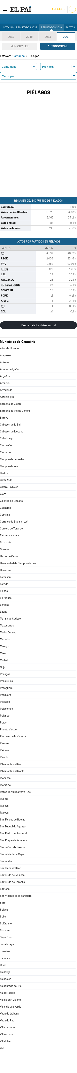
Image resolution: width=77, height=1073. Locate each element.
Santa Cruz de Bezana (12, 847)
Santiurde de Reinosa (12, 875)
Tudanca (5, 958)
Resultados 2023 (26, 27)
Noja (2, 667)
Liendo (4, 590)
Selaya (4, 909)
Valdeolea (5, 978)
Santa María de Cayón (12, 854)
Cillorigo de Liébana (11, 500)
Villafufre (5, 1041)
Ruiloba (4, 812)
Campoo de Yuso (9, 466)
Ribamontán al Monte (12, 771)
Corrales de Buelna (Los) (14, 521)
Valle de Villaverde (10, 1006)
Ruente (4, 798)
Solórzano (6, 923)
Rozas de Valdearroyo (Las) (15, 791)
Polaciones (6, 708)
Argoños (5, 376)
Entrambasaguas (10, 535)
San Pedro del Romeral (13, 833)
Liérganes (5, 597)
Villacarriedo (7, 1027)
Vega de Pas (7, 1020)
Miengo (4, 646)
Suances (5, 930)
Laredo (4, 584)
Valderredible (7, 992)
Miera (3, 653)
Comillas (5, 514)
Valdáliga (5, 972)
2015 (29, 36)
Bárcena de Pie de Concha (15, 410)
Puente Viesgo (8, 729)
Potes (3, 722)
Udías (3, 965)
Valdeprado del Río (11, 985)
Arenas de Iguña (9, 369)
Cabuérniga (6, 438)
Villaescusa (6, 1034)
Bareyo (4, 417)
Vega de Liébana (9, 1013)
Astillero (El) (7, 396)
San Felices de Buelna (12, 819)
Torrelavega (7, 944)
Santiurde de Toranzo (12, 881)
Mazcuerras (7, 625)
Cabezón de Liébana (11, 431)
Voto (2, 1048)
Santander (6, 861)
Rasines (4, 743)
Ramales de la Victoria (13, 736)
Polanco (4, 715)
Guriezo (4, 549)
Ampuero (5, 355)
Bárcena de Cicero (11, 403)
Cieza (3, 493)
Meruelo (4, 639)
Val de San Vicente (11, 999)
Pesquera (5, 694)
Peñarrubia (6, 681)
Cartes (4, 473)
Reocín (4, 757)
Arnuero (4, 383)
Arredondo (6, 389)
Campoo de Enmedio (12, 459)
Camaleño (6, 445)
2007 (66, 36)
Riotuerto (5, 784)
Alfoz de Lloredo (9, 348)
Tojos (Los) (6, 937)
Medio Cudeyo (8, 632)
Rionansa (5, 778)
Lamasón (5, 577)
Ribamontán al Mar (11, 764)
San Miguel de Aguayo (12, 826)
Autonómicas (57, 46)
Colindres (5, 507)
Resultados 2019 (51, 27)
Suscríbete (58, 9)
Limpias (4, 604)
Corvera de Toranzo (11, 528)
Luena (3, 611)
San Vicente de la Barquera (16, 895)
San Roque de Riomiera (13, 840)
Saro (3, 902)
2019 (11, 36)
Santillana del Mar (10, 868)
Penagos (5, 674)
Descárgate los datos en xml (38, 325)
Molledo (4, 660)
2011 (48, 36)
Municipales (19, 46)
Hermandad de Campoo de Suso (18, 563)
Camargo (5, 452)
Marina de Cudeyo (10, 618)
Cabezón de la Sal (10, 424)
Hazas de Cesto (9, 556)
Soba (3, 916)
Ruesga (4, 805)
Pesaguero (6, 687)
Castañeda (6, 480)
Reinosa (4, 750)
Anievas (4, 362)
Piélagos (5, 701)
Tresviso (5, 951)
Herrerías (5, 570)
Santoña (5, 888)
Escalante (5, 542)
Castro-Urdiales (9, 487)
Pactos (70, 27)
